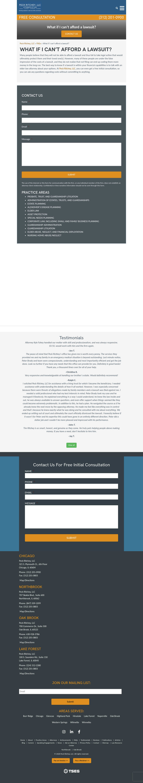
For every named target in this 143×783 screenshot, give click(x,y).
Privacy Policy (85, 743)
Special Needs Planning (41, 217)
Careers (31, 743)
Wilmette (74, 722)
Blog (23, 743)
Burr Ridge (28, 716)
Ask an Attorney (71, 743)
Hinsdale (77, 716)
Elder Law (33, 210)
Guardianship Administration (45, 224)
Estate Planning (37, 203)
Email (25, 126)
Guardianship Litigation (41, 228)
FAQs (76, 740)
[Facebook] (79, 732)
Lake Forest (89, 716)
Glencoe (50, 716)
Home (22, 740)
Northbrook (65, 749)
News (60, 743)
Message (27, 139)
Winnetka (86, 722)
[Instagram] (64, 732)
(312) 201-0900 (111, 17)
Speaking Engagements (46, 743)
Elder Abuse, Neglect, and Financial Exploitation (55, 231)
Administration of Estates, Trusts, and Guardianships (58, 200)
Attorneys (53, 740)
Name (26, 101)
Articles (117, 740)
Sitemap (105, 743)
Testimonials (85, 740)
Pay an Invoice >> (61, 760)
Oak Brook (115, 716)
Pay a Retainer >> (82, 760)
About (30, 740)
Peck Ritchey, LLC (67, 68)
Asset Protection (37, 214)
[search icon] (117, 8)
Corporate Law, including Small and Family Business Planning (63, 221)
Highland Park (63, 716)
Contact (96, 743)
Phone (26, 114)
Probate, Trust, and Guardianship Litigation (53, 196)
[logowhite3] (30, 7)
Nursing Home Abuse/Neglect (44, 235)
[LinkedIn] (71, 732)
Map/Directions (27, 580)
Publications (107, 740)
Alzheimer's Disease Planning (44, 207)
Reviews (96, 740)
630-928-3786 (32, 634)
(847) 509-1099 (33, 603)
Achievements (65, 740)
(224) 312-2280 (33, 665)
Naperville (102, 716)
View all (71, 445)
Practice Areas (41, 740)
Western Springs (59, 722)
